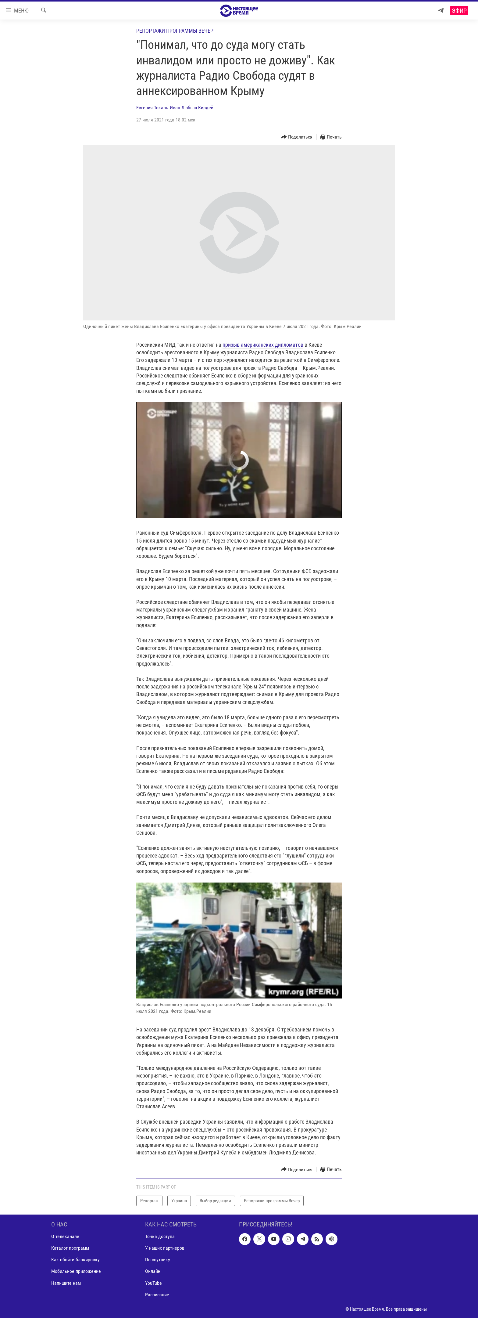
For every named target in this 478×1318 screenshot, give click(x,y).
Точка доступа (160, 1237)
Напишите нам (66, 1283)
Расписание (157, 1295)
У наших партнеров (164, 1248)
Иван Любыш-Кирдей (191, 107)
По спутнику (157, 1260)
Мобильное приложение (76, 1271)
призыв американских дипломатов (263, 344)
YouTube (153, 1283)
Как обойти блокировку (75, 1260)
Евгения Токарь (152, 107)
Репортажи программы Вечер (174, 30)
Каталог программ (70, 1248)
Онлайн (152, 1271)
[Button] (297, 137)
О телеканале (65, 1237)
